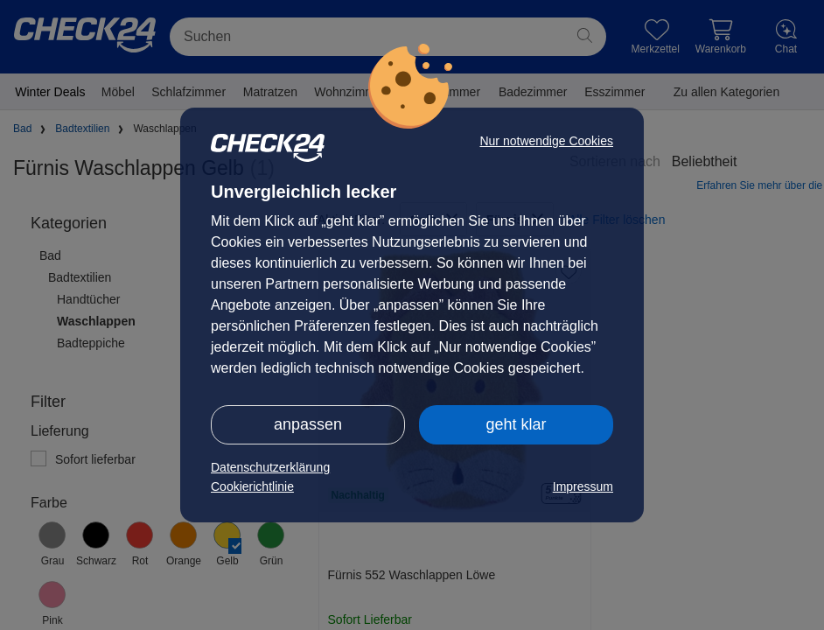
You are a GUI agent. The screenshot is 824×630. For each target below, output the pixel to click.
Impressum (583, 487)
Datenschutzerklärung (270, 467)
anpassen (308, 424)
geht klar (515, 424)
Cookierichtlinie (252, 487)
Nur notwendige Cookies (546, 141)
